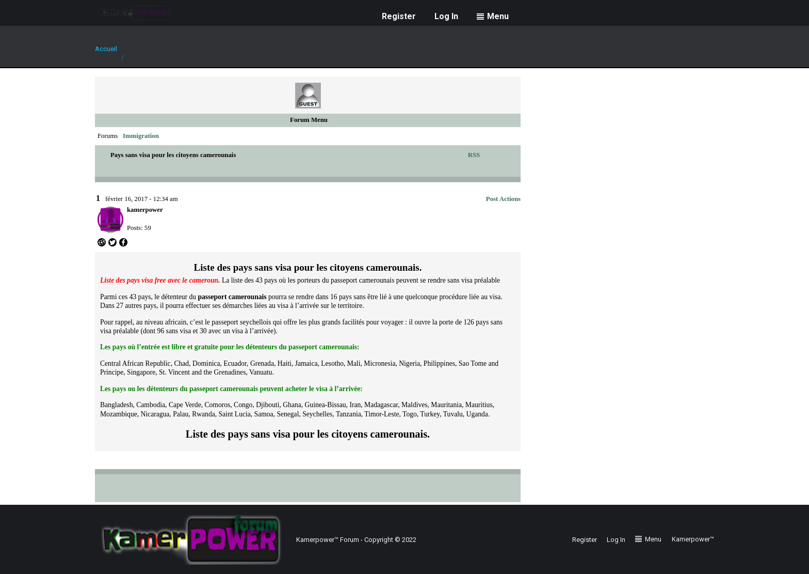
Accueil (106, 49)
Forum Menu (309, 119)
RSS (474, 155)
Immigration (141, 135)
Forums (108, 135)
